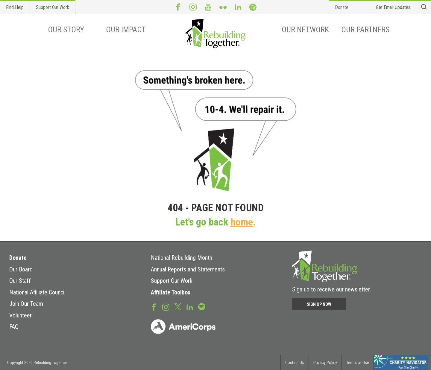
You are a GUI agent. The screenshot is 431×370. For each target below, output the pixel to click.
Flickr (223, 7)
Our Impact (126, 29)
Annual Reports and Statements (188, 269)
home (241, 222)
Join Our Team (26, 303)
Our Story (66, 29)
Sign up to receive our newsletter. (331, 289)
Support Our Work (52, 7)
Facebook (178, 7)
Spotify (252, 7)
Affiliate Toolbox (170, 292)
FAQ (14, 326)
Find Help (15, 7)
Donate (341, 7)
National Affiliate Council (37, 292)
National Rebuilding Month (181, 257)
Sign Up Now (319, 304)
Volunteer (20, 315)
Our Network (305, 29)
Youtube (208, 7)
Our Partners (365, 29)
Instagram (193, 7)
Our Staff (20, 280)
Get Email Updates (393, 7)
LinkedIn (237, 7)
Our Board (21, 269)
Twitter (178, 306)
